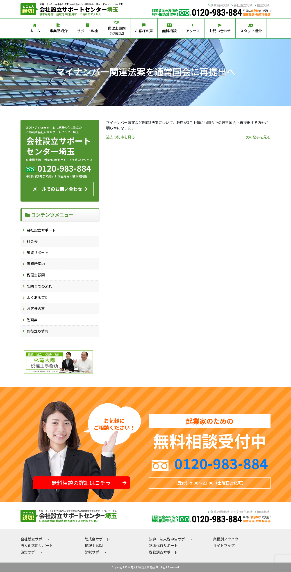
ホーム (35, 28)
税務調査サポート (163, 552)
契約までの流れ (39, 286)
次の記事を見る (258, 137)
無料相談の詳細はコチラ (89, 483)
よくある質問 (37, 297)
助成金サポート (97, 539)
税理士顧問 (36, 275)
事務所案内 (36, 263)
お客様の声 (144, 28)
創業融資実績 (218, 5)
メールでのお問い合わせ (60, 189)
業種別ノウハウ (225, 539)
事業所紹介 (59, 28)
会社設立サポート (41, 230)
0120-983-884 (221, 463)
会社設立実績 (241, 5)
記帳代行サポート (163, 545)
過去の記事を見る (120, 137)
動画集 (32, 319)
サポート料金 (87, 28)
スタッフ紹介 (251, 28)
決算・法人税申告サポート (170, 539)
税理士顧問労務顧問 (117, 28)
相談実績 (262, 5)
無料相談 (169, 28)
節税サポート (95, 552)
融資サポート (37, 252)
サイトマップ (224, 545)
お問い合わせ (220, 28)
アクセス (193, 28)
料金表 (32, 241)
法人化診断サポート (36, 545)
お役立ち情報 (37, 331)
